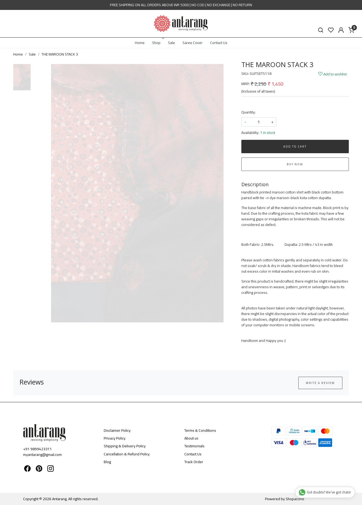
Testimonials (194, 445)
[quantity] (258, 122)
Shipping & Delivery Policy (125, 445)
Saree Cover (192, 42)
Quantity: (248, 112)
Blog (107, 461)
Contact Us (218, 42)
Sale (171, 42)
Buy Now (295, 164)
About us (191, 438)
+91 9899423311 (37, 448)
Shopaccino (295, 498)
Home (140, 42)
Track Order (193, 461)
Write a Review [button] (320, 383)
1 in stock (267, 133)
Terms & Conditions (200, 430)
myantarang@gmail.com (42, 454)
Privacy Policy (115, 438)
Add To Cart (295, 146)
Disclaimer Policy (117, 430)
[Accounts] (341, 30)
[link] (321, 30)
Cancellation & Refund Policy (127, 454)
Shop (157, 42)
